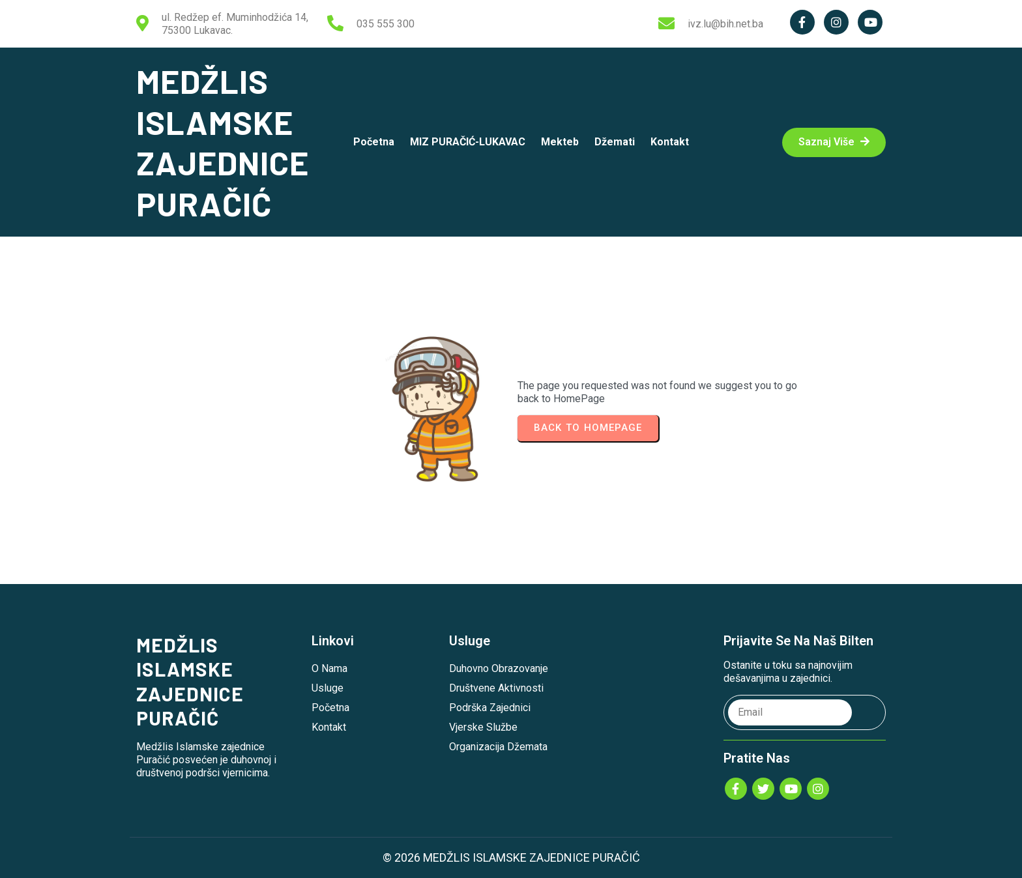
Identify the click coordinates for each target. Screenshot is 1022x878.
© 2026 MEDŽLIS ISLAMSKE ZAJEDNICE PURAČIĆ (511, 857)
